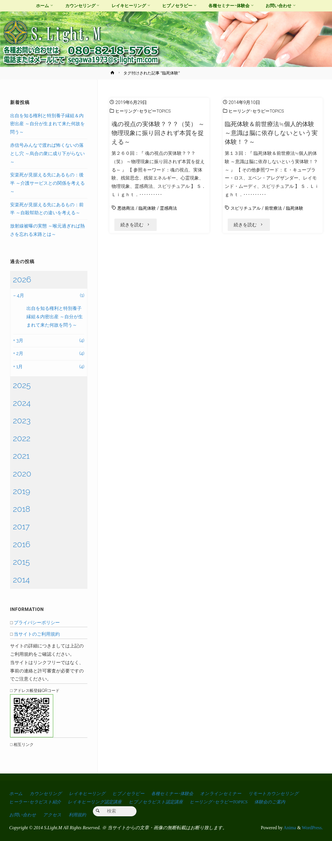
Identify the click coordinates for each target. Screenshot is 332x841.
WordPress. (312, 827)
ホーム (16, 793)
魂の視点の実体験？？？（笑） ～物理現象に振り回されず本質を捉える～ (156, 133)
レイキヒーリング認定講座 (96, 801)
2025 (22, 385)
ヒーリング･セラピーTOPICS (144, 111)
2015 (21, 562)
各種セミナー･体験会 (175, 793)
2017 (21, 526)
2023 (22, 420)
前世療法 (276, 208)
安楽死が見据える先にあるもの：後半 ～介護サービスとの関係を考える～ (47, 183)
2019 (21, 491)
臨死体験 (149, 208)
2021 (21, 456)
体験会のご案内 (277, 801)
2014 (21, 580)
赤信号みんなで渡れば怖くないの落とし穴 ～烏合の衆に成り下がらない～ (47, 153)
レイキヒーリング (88, 793)
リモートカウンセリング (278, 793)
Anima (289, 827)
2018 (21, 509)
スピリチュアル (247, 208)
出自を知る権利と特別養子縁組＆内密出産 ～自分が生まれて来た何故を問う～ (47, 124)
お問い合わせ (23, 814)
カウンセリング (46, 793)
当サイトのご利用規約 (37, 634)
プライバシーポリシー (37, 622)
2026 (22, 279)
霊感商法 (171, 208)
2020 (22, 474)
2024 (22, 403)
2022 (21, 438)
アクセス (53, 814)
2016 (21, 544)
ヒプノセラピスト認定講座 (159, 801)
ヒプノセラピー (130, 793)
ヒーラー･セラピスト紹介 (35, 801)
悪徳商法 (126, 208)
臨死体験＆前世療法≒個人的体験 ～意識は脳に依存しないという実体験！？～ (271, 133)
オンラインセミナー (225, 793)
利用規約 (79, 814)
